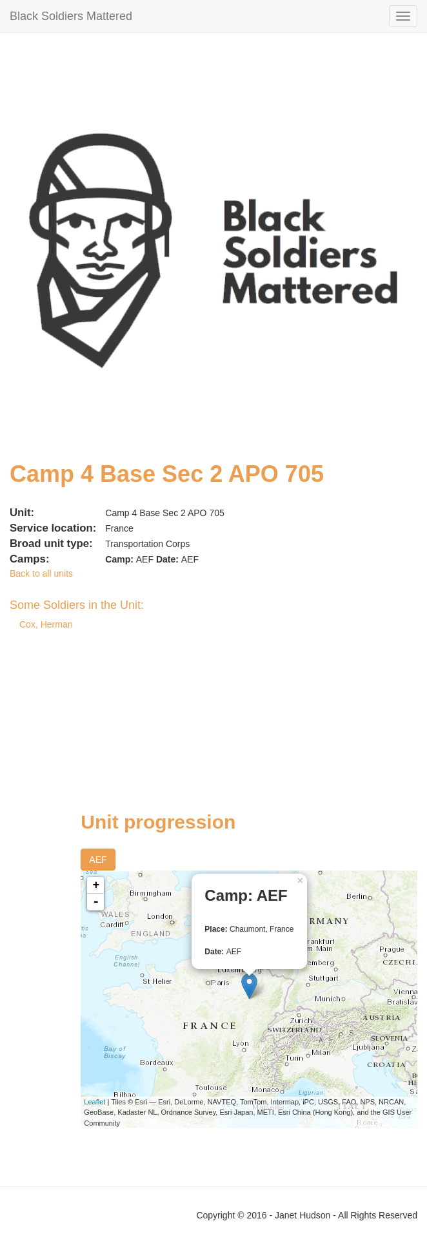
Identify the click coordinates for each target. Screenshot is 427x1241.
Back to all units (41, 573)
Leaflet (94, 1102)
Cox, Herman (45, 624)
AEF (97, 859)
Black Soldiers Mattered (71, 16)
